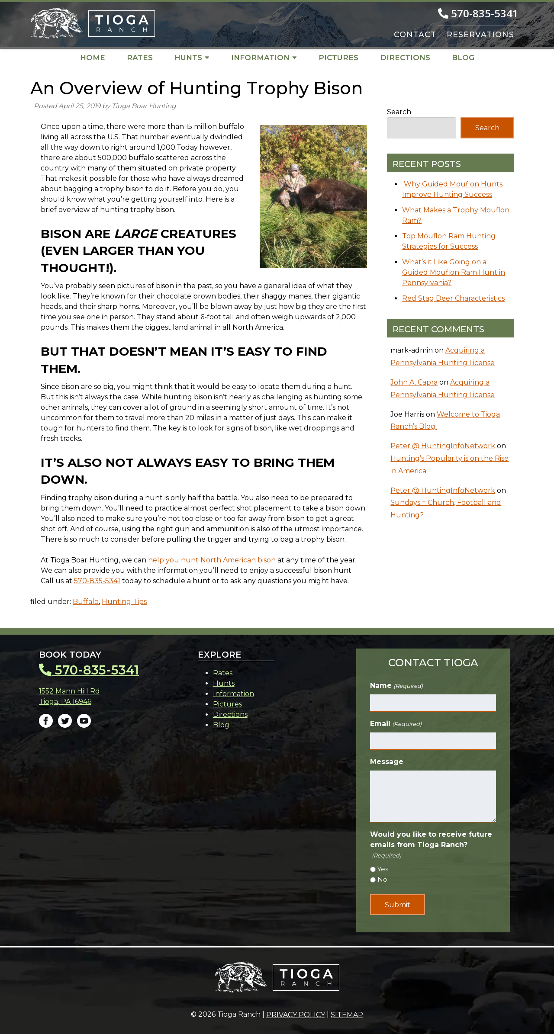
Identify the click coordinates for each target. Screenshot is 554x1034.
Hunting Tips (124, 601)
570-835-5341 (97, 581)
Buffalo (86, 601)
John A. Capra (414, 382)
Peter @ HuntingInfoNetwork (442, 446)
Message (386, 762)
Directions (405, 57)
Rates (140, 57)
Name (396, 685)
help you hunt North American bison (212, 560)
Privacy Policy (295, 1015)
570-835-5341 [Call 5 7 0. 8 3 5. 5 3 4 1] (478, 13)
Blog (463, 57)
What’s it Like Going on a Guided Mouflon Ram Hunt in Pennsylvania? (453, 272)
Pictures (338, 57)
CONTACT (415, 34)
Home (92, 57)
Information (264, 57)
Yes (382, 869)
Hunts (191, 57)
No (382, 879)
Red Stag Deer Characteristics (453, 298)
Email (395, 724)
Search (399, 112)
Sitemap (347, 1015)
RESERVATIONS (480, 34)
